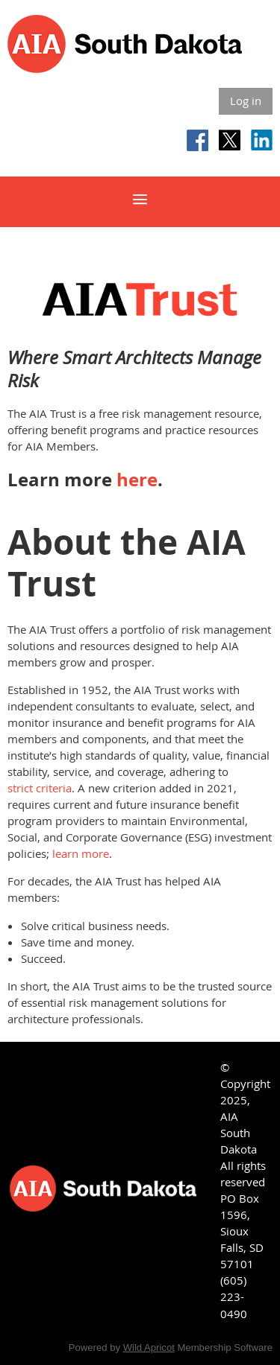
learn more (80, 853)
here (137, 479)
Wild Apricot (149, 1347)
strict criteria (39, 787)
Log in (245, 100)
